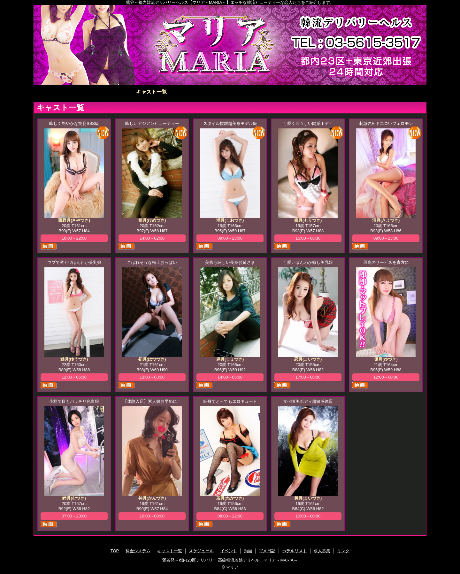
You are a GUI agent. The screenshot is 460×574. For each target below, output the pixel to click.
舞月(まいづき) (308, 498)
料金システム (112, 92)
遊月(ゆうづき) (74, 359)
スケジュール (190, 92)
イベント (230, 92)
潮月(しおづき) (230, 220)
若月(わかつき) (230, 498)
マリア (232, 567)
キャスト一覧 (151, 92)
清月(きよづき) (386, 220)
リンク (343, 550)
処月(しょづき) (230, 359)
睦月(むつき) (74, 498)
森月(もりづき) (308, 220)
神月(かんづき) (152, 498)
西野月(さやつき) (74, 220)
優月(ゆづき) (386, 359)
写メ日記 (308, 92)
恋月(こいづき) (308, 359)
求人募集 (387, 92)
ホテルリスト (348, 92)
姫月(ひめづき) (152, 220)
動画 (269, 92)
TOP (73, 92)
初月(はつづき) (152, 359)
